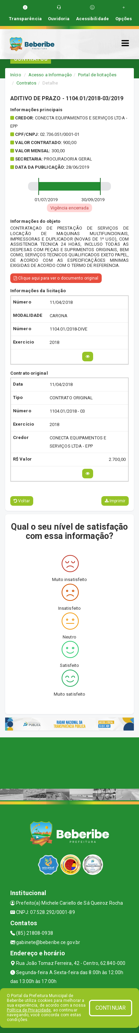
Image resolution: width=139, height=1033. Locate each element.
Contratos (26, 83)
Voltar (22, 501)
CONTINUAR (111, 1008)
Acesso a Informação (50, 74)
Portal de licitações (97, 74)
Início (15, 74)
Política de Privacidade (29, 1010)
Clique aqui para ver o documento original (56, 278)
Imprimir (115, 501)
